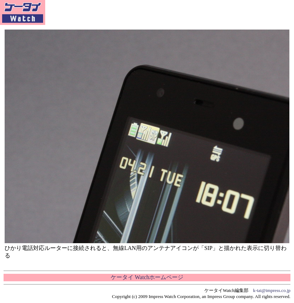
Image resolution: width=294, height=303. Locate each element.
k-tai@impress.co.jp (271, 290)
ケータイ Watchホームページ (147, 277)
